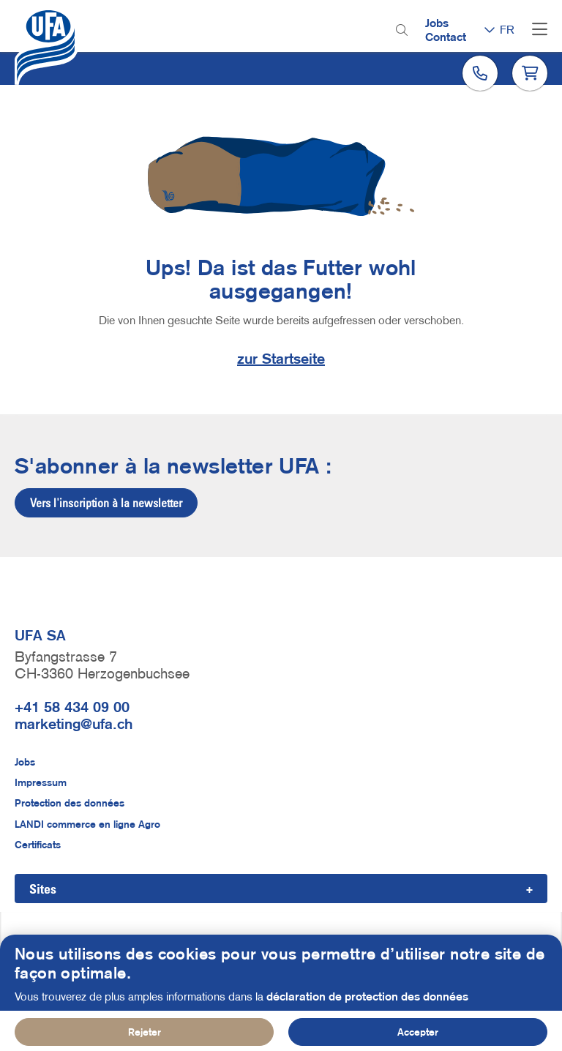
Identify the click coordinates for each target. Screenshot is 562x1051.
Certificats (38, 844)
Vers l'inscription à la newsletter (106, 502)
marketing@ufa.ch (73, 724)
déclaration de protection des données (367, 1006)
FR (507, 29)
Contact (445, 36)
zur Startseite (281, 358)
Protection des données (69, 802)
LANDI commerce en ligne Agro (87, 824)
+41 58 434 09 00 (72, 707)
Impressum (41, 782)
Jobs (437, 22)
